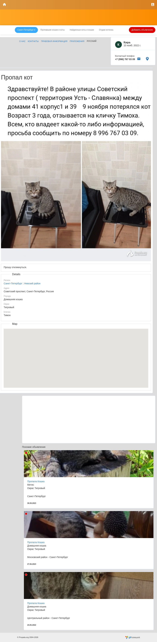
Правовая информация (54, 41)
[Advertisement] (88, 419)
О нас (22, 41)
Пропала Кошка (35, 481)
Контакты (33, 41)
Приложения (77, 41)
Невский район (32, 283)
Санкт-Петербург (13, 283)
